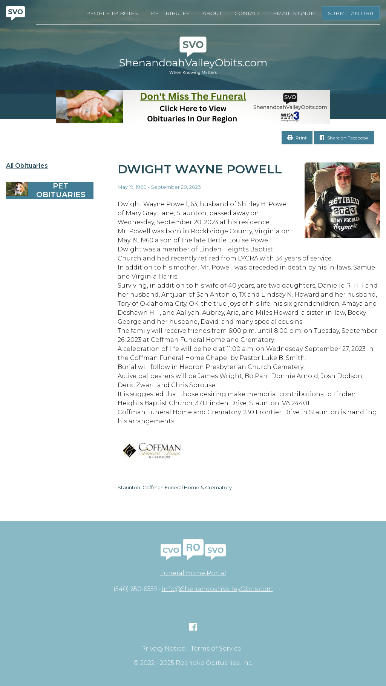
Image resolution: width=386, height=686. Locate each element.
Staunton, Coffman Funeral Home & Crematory (175, 487)
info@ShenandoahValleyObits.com (217, 589)
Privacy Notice (163, 648)
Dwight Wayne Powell (200, 169)
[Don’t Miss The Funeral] (193, 107)
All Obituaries (27, 165)
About (212, 13)
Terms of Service (216, 648)
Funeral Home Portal (193, 573)
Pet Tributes (170, 13)
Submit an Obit (351, 13)
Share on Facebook (344, 138)
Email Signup (294, 13)
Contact (247, 13)
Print (297, 138)
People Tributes (112, 13)
